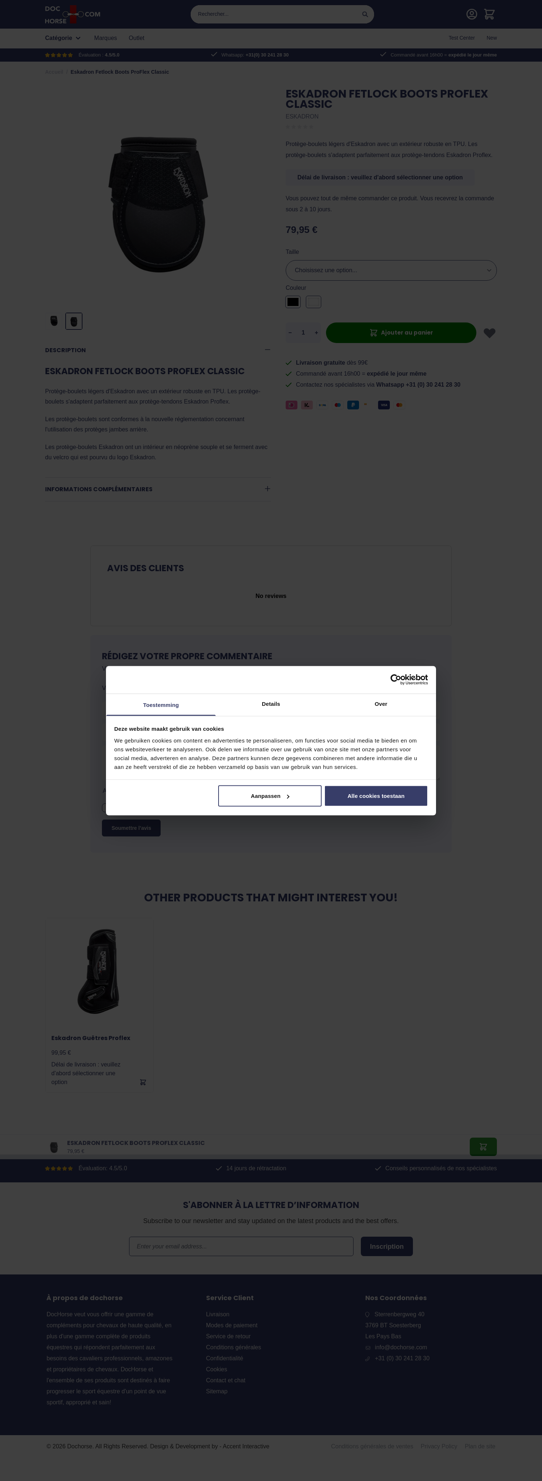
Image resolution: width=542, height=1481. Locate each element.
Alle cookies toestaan (376, 796)
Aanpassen (270, 796)
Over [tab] (381, 703)
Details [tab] (271, 703)
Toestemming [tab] (161, 704)
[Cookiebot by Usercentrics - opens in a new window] (396, 679)
